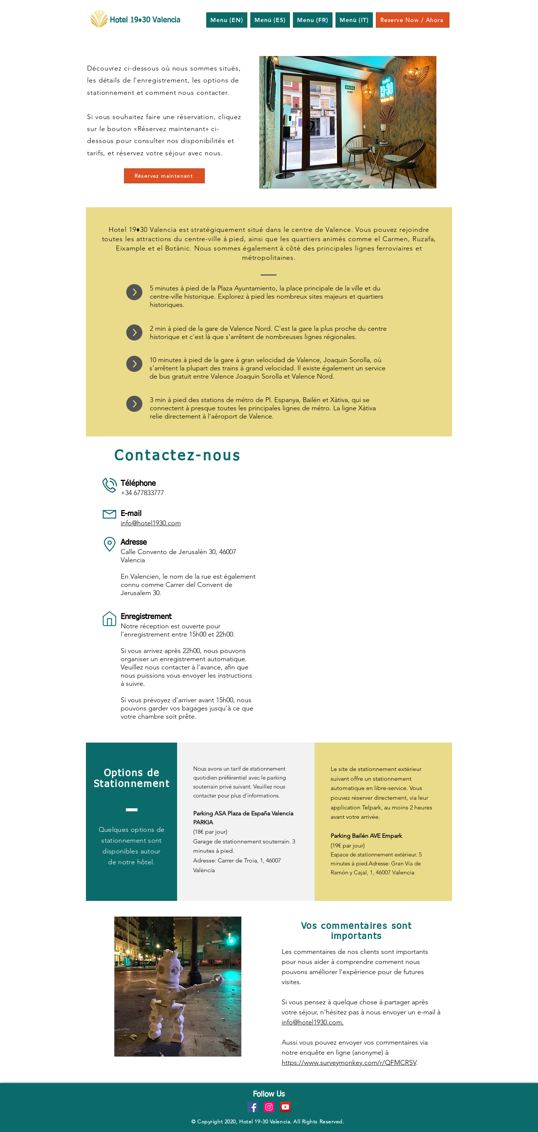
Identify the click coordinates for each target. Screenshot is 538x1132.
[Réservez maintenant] (164, 175)
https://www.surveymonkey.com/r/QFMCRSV (349, 1062)
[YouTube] (285, 1107)
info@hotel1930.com (151, 523)
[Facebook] (252, 1107)
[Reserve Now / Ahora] (412, 20)
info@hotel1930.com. (313, 1022)
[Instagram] (269, 1107)
